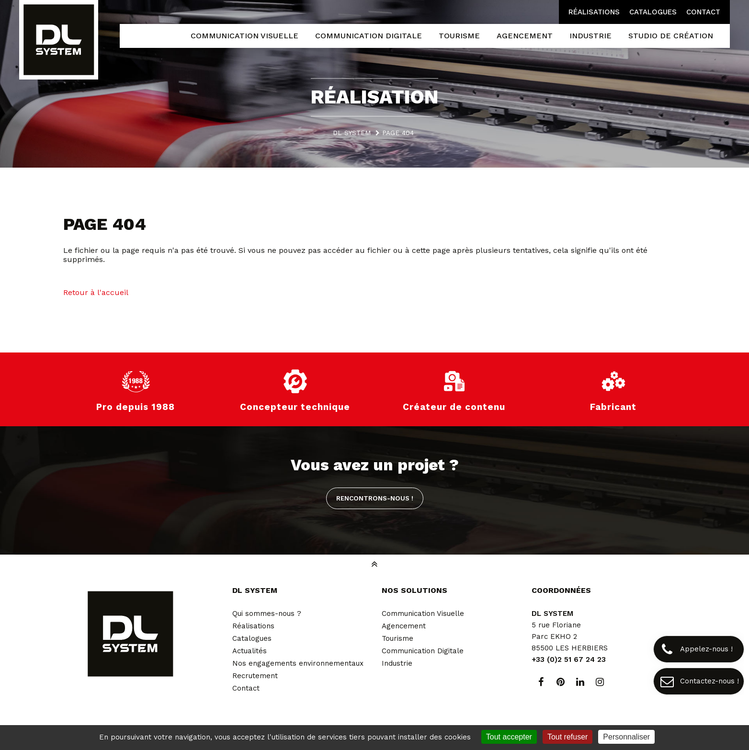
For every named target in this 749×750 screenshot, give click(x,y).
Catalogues (653, 12)
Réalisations (594, 12)
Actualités (249, 651)
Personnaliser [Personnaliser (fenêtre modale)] (626, 737)
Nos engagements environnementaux (297, 663)
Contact (703, 12)
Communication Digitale (423, 651)
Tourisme (397, 638)
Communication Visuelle (423, 613)
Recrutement (255, 675)
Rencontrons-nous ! (374, 498)
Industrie (397, 663)
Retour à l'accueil (95, 292)
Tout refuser (567, 737)
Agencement (404, 626)
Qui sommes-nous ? (266, 613)
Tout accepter (509, 737)
